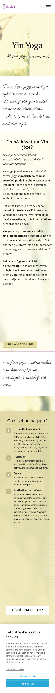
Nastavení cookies (15, 669)
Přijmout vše (27, 683)
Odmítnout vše (28, 676)
